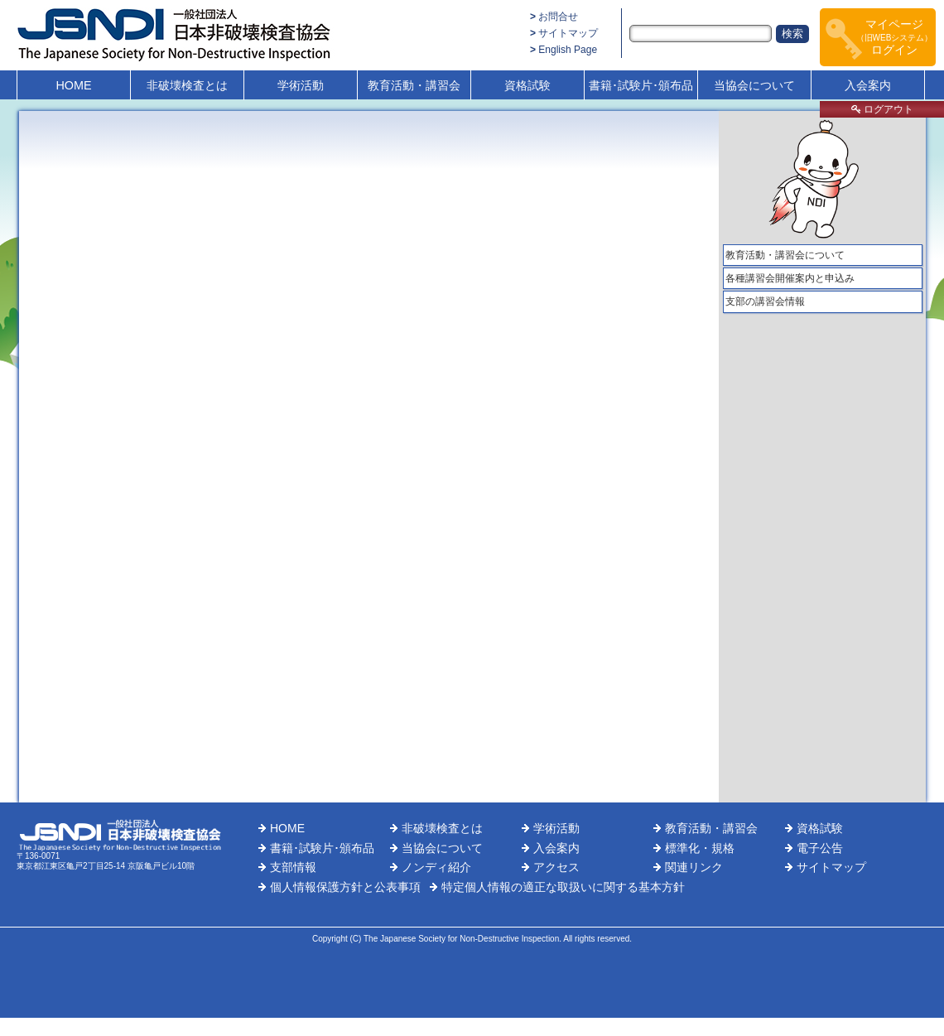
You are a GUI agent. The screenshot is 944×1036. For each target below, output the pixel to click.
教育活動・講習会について (785, 255)
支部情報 (293, 867)
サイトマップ (568, 33)
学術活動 (300, 85)
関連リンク (694, 867)
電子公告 (820, 848)
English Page (567, 49)
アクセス (556, 867)
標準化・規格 (699, 848)
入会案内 (868, 85)
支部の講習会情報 (765, 301)
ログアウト (882, 109)
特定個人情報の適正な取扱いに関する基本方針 (563, 887)
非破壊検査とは (187, 85)
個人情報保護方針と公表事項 (345, 887)
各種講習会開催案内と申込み (790, 278)
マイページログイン (894, 36)
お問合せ (558, 16)
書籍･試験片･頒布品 (641, 85)
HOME (73, 85)
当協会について (754, 85)
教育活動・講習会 (414, 85)
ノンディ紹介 (436, 867)
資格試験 (527, 85)
